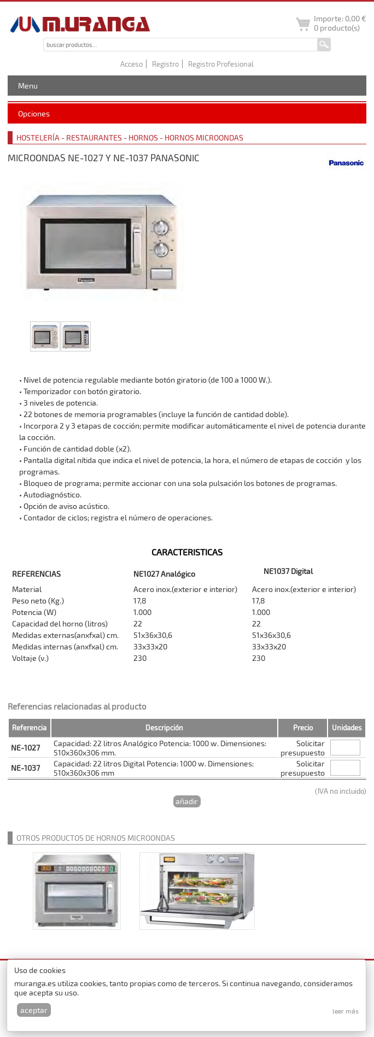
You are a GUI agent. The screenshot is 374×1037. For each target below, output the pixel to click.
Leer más (345, 1011)
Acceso (131, 64)
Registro (165, 64)
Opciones (34, 113)
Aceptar (34, 1010)
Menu (28, 85)
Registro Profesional (221, 64)
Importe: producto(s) (340, 23)
